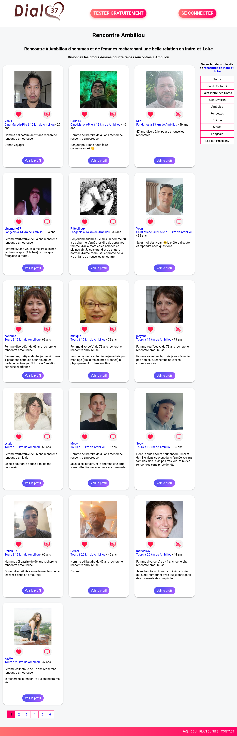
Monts (217, 127)
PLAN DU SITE (208, 731)
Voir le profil (33, 160)
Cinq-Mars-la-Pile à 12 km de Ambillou (30, 124)
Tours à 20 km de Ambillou (88, 554)
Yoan (139, 228)
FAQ (185, 731)
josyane (141, 336)
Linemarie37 (13, 228)
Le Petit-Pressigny (217, 141)
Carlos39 (76, 121)
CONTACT (227, 731)
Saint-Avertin (217, 100)
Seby (139, 443)
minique (76, 336)
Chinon (217, 120)
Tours (217, 79)
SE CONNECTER (197, 13)
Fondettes (217, 113)
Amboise (217, 106)
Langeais (217, 134)
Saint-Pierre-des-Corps (217, 93)
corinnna (10, 336)
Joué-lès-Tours (217, 86)
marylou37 (143, 551)
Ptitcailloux (78, 228)
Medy (74, 443)
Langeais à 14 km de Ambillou (24, 232)
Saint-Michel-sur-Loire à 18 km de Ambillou (164, 232)
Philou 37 (11, 551)
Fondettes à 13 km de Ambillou (156, 124)
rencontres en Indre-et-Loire (219, 69)
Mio (138, 121)
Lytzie (8, 443)
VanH (8, 121)
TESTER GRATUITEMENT (118, 13)
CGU (194, 731)
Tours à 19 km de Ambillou (22, 339)
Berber (75, 551)
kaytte (9, 658)
